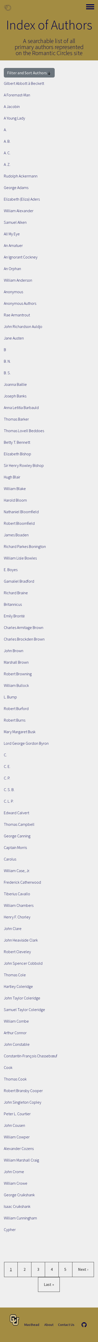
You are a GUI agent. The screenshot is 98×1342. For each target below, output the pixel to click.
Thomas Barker (16, 419)
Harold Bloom (15, 500)
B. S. (7, 372)
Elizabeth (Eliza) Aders (22, 199)
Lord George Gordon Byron (26, 743)
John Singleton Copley (22, 1102)
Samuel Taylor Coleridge (24, 1009)
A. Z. (7, 164)
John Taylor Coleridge (22, 997)
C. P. (7, 777)
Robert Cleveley (17, 951)
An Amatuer (13, 245)
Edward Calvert (16, 812)
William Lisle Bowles (20, 558)
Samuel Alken (15, 222)
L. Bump (10, 696)
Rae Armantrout (17, 314)
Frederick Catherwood (22, 882)
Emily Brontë (14, 615)
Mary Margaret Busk (19, 731)
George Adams (16, 187)
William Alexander (18, 210)
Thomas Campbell (19, 824)
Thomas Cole (15, 974)
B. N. (7, 361)
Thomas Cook (15, 1079)
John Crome (14, 1171)
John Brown (13, 650)
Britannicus (13, 604)
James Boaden (16, 534)
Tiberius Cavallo (17, 893)
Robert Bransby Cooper (23, 1090)
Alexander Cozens (19, 1148)
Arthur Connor (15, 1032)
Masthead (31, 1324)
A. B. (7, 141)
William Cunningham (20, 1217)
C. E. (7, 766)
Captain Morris (15, 847)
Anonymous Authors (20, 303)
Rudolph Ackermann (20, 175)
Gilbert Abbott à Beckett (24, 83)
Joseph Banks (15, 395)
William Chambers (18, 905)
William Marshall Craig (21, 1160)
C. (5, 754)
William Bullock (16, 685)
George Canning (17, 835)
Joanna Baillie (15, 384)
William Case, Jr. (17, 870)
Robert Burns (14, 720)
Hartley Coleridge (18, 986)
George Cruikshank (19, 1194)
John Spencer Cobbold (23, 963)
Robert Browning (18, 673)
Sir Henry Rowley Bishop (24, 465)
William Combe (16, 1021)
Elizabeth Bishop (17, 453)
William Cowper (17, 1136)
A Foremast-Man (17, 94)
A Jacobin (12, 106)
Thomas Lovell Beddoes (24, 430)
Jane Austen (14, 338)
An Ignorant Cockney (20, 256)
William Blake (15, 488)
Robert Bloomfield (19, 523)
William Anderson (18, 280)
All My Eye (12, 233)
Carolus (10, 859)
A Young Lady (14, 118)
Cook (8, 1067)
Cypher (10, 1229)
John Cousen (14, 1125)
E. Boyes (10, 569)
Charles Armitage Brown (23, 627)
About (48, 1324)
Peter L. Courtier (17, 1113)
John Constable (17, 1044)
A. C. (7, 152)
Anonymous (13, 291)
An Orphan (12, 268)
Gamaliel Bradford (19, 581)
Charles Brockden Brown (24, 639)
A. (5, 129)
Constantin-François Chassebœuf (30, 1055)
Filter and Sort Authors (29, 73)
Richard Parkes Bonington (25, 546)
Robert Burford (16, 708)
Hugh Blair (12, 476)
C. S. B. (9, 789)
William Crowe (15, 1183)
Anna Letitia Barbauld (21, 407)
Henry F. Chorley (17, 916)
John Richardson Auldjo (23, 326)
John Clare (13, 928)
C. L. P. (8, 801)
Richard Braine (16, 592)
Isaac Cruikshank (17, 1206)
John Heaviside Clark (21, 940)
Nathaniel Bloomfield (21, 511)
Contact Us (66, 1324)
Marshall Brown (16, 662)
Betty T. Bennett (17, 442)
